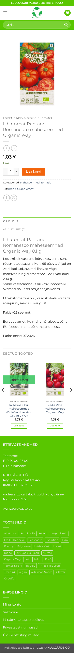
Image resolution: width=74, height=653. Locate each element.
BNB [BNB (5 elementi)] (42, 533)
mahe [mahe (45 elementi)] (8, 552)
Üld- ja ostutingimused (21, 635)
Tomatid (46, 118)
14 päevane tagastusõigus (23, 620)
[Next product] (6, 148)
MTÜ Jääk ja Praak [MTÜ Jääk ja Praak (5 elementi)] (27, 552)
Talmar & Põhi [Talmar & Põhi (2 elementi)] (13, 565)
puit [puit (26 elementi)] (27, 559)
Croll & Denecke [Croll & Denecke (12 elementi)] (14, 540)
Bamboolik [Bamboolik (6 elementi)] (28, 533)
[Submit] (66, 24)
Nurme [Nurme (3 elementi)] (47, 552)
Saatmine (10, 612)
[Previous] (3, 398)
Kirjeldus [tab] (10, 221)
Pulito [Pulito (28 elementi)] (37, 559)
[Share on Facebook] (6, 198)
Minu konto (12, 604)
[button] (5, 13)
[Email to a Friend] (13, 198)
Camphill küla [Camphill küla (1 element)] (58, 533)
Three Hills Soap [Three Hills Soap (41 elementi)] (49, 565)
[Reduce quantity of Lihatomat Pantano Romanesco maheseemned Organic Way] (5, 172)
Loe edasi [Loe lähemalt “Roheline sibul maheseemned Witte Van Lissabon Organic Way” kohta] (19, 425)
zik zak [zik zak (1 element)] (60, 572)
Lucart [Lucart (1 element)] (57, 546)
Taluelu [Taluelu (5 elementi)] (31, 565)
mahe (12, 188)
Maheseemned (26, 118)
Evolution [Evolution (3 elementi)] (52, 540)
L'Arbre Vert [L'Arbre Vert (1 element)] (41, 546)
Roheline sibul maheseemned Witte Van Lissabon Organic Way (19, 410)
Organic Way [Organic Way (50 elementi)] (12, 559)
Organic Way (25, 188)
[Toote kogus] (11, 172)
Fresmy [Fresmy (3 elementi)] (9, 546)
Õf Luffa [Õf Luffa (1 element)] (9, 578)
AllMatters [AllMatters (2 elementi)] (10, 533)
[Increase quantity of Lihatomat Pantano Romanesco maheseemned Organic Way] (16, 172)
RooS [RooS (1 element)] (48, 559)
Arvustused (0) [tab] (14, 229)
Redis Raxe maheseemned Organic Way (55, 409)
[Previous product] (14, 148)
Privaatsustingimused (20, 627)
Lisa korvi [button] (55, 425)
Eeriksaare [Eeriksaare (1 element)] (35, 540)
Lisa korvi (33, 171)
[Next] (70, 398)
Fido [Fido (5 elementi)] (65, 540)
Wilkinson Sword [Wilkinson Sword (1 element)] (41, 572)
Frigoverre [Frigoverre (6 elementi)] (24, 546)
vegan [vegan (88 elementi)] (23, 572)
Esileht (7, 118)
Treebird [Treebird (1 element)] (9, 572)
